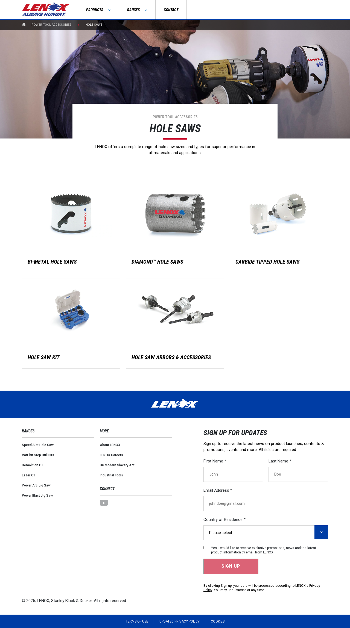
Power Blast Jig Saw (37, 495)
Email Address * (217, 490)
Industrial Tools (111, 475)
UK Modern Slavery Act (117, 465)
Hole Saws (94, 24)
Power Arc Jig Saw (36, 485)
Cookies (217, 621)
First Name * (214, 461)
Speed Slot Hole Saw (38, 445)
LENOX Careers (111, 455)
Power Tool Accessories (51, 24)
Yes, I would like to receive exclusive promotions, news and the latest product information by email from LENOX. (263, 550)
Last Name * (280, 461)
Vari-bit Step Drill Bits (38, 455)
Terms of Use (137, 621)
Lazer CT (28, 475)
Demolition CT (32, 465)
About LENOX (110, 445)
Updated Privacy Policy (179, 621)
